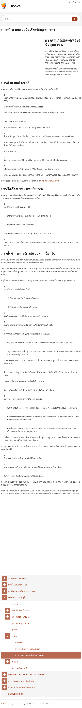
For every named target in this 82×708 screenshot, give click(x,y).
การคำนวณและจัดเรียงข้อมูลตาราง (29, 655)
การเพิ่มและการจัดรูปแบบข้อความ (22, 591)
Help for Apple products (10, 704)
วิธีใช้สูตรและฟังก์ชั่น (50, 181)
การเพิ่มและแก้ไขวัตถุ (20, 610)
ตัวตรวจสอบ (12, 233)
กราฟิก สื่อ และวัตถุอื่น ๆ (18, 597)
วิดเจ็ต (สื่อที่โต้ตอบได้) (21, 617)
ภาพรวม (15, 604)
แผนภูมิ (15, 661)
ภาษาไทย (74, 2)
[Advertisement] (22, 55)
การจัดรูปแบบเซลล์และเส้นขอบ (28, 649)
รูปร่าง (14, 629)
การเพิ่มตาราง (20, 642)
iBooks (14, 6)
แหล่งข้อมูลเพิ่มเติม (16, 694)
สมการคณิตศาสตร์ (19, 668)
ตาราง (14, 636)
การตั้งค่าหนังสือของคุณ (17, 585)
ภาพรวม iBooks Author (17, 578)
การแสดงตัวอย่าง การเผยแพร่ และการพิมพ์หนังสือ (28, 674)
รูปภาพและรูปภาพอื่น (20, 623)
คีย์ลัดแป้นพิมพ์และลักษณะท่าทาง (21, 687)
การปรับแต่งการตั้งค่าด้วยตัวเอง (21, 681)
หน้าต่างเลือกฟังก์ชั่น (35, 106)
